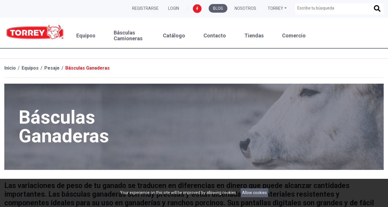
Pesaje (52, 68)
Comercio (294, 36)
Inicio (10, 68)
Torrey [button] (275, 8)
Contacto (214, 36)
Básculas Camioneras (128, 35)
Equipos (85, 36)
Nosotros (245, 8)
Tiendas (254, 36)
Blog (218, 8)
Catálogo (174, 36)
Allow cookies (254, 192)
